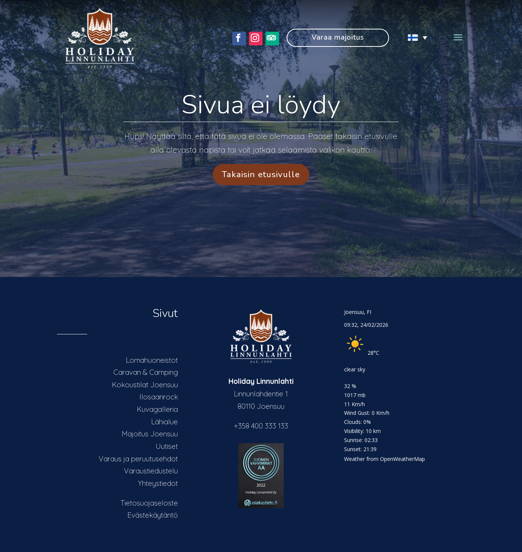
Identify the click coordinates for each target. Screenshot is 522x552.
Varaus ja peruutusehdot (138, 458)
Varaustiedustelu (151, 470)
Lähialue (164, 421)
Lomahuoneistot (152, 360)
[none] (414, 37)
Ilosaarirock (158, 396)
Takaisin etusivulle (261, 174)
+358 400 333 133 (261, 425)
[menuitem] (414, 37)
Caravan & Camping (145, 372)
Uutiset (167, 446)
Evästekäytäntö (152, 515)
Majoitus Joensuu (150, 433)
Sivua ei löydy (260, 104)
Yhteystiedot (158, 483)
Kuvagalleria (157, 409)
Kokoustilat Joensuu (145, 384)
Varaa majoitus (338, 37)
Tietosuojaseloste (149, 502)
